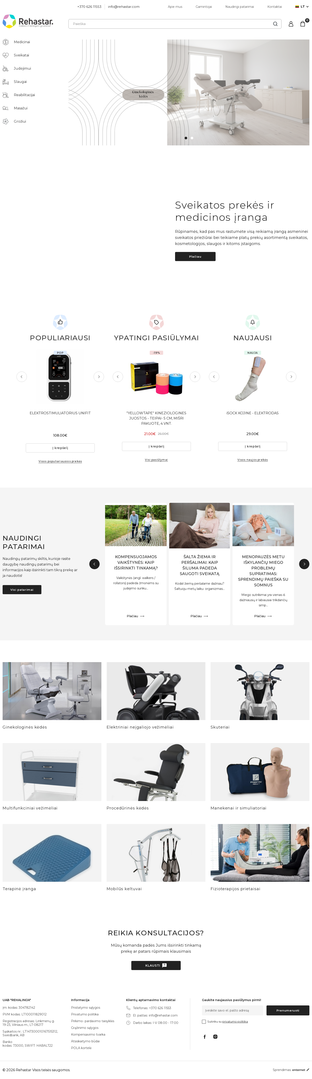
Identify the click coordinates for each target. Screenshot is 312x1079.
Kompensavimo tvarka (88, 1034)
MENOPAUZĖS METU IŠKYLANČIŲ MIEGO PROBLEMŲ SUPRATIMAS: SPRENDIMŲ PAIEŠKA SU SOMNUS (263, 570)
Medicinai (16, 42)
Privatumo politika (85, 1014)
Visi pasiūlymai (156, 459)
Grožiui (14, 121)
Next (99, 377)
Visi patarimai (22, 589)
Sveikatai (16, 55)
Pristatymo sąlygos (85, 1008)
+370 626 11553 (89, 7)
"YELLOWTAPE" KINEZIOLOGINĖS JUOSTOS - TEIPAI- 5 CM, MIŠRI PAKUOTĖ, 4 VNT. (156, 418)
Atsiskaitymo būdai (85, 1041)
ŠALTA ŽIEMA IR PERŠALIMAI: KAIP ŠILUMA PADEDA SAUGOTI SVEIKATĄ (199, 565)
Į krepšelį (60, 448)
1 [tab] (186, 138)
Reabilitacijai (19, 95)
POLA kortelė (81, 1048)
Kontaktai (274, 7)
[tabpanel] (188, 92)
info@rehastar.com (124, 7)
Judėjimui (17, 68)
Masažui (15, 108)
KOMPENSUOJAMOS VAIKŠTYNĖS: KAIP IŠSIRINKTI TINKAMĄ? (136, 562)
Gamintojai (204, 7)
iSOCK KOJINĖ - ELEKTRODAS (253, 413)
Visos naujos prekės (252, 459)
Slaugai (15, 82)
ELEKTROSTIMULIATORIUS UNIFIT (60, 413)
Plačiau (195, 256)
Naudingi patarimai (239, 7)
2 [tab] (192, 138)
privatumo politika (235, 1021)
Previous (21, 377)
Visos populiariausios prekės (60, 461)
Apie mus (175, 7)
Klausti (152, 965)
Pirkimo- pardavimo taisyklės (92, 1021)
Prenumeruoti (287, 1010)
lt (300, 6)
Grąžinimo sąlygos (84, 1028)
